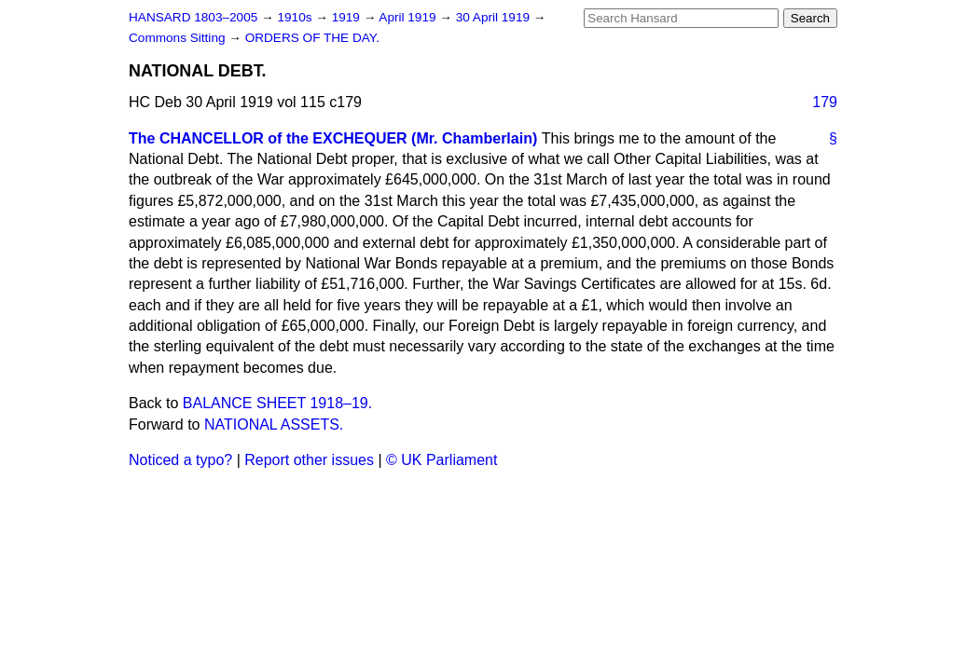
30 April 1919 (494, 17)
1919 (348, 17)
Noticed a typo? (180, 460)
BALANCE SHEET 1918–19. (277, 403)
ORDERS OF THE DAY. (312, 38)
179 (824, 102)
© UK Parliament (441, 460)
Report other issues (309, 460)
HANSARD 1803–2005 (193, 17)
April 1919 (409, 17)
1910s (296, 17)
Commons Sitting (178, 38)
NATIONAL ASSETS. (273, 424)
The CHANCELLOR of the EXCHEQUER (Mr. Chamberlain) (333, 138)
